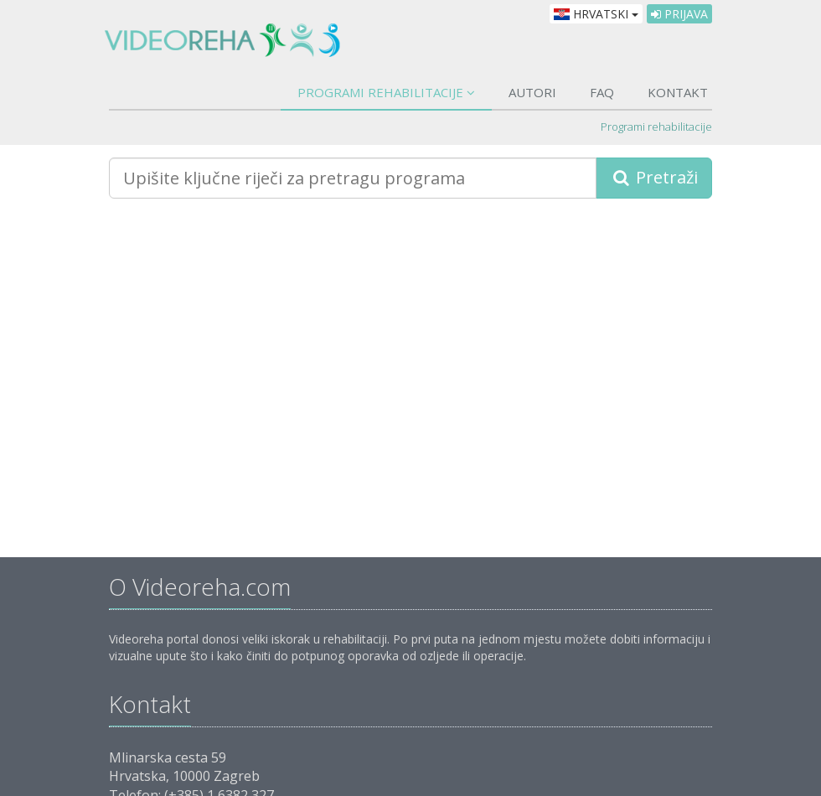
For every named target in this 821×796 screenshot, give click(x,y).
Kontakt (678, 92)
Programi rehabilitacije (386, 92)
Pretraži (654, 177)
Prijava (679, 14)
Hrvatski (596, 14)
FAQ (602, 92)
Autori (532, 92)
